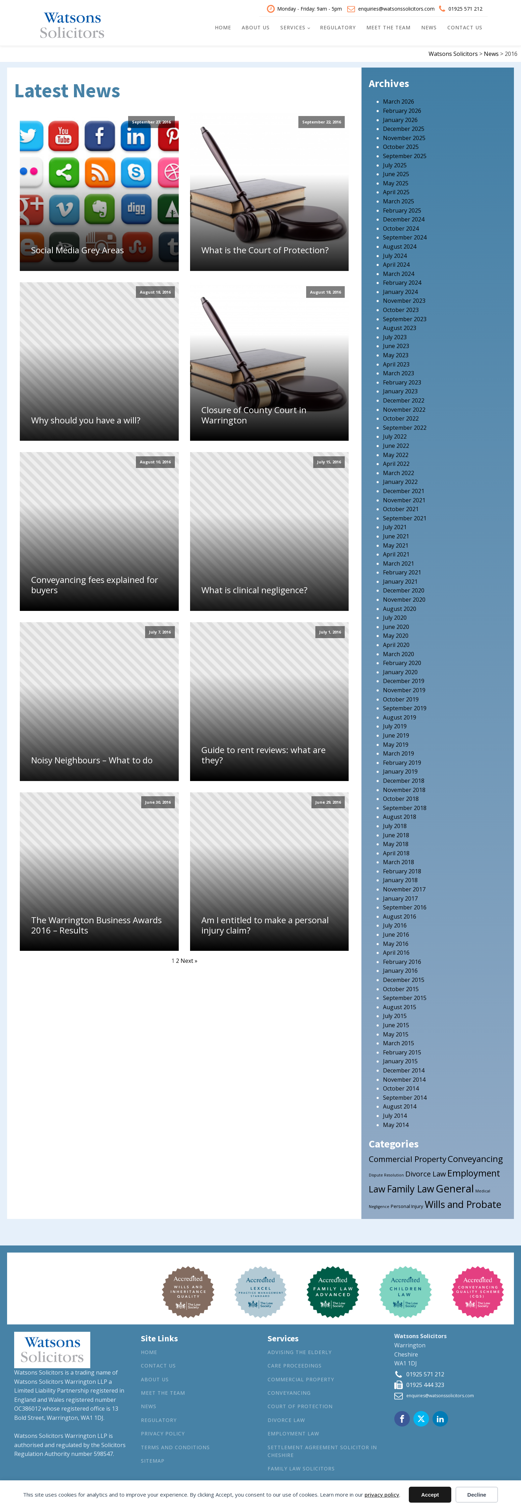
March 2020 (398, 651)
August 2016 (399, 913)
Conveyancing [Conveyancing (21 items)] (475, 1156)
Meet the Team (388, 26)
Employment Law (293, 1430)
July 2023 (395, 334)
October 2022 (401, 416)
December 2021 (403, 488)
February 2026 (402, 108)
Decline (476, 1495)
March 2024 (398, 270)
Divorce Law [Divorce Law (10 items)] (425, 1170)
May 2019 (395, 741)
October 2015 (401, 986)
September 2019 (404, 705)
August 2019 (399, 714)
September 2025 (404, 153)
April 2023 (396, 361)
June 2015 (396, 1022)
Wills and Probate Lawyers (309, 1479)
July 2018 (395, 823)
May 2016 (395, 940)
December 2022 (403, 397)
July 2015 (395, 1013)
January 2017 (400, 895)
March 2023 (398, 370)
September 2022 (404, 424)
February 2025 (402, 207)
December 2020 (403, 587)
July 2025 (395, 162)
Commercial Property (301, 1376)
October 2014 (401, 1085)
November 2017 (404, 886)
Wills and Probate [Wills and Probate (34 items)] (463, 1201)
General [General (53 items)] (455, 1185)
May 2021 (395, 542)
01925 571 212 (465, 7)
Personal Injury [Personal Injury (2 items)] (407, 1203)
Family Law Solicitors (301, 1465)
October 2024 (401, 225)
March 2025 (398, 198)
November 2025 (404, 135)
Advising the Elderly (300, 1349)
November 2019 (404, 687)
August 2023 (399, 325)
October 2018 (401, 796)
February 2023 (402, 379)
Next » (189, 958)
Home (223, 26)
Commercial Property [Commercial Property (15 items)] (407, 1156)
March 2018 (398, 859)
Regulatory (338, 26)
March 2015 (398, 1040)
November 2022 (404, 406)
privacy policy (382, 1494)
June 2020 (396, 624)
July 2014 (395, 1112)
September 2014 (404, 1094)
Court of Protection (300, 1403)
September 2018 (404, 805)
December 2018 (403, 778)
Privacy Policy (163, 1430)
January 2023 (400, 388)
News (429, 26)
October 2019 (401, 696)
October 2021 (401, 506)
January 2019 (400, 769)
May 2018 (395, 841)
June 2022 (396, 443)
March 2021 (398, 560)
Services (292, 26)
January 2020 (400, 669)
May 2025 (395, 180)
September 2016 (404, 904)
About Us (256, 26)
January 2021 (400, 578)
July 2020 (395, 615)
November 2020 (404, 597)
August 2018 (399, 814)
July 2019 (395, 723)
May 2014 (395, 1122)
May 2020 (395, 633)
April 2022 (396, 461)
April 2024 (396, 262)
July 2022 (395, 434)
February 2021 (402, 569)
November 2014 (404, 1076)
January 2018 (400, 877)
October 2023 (401, 307)
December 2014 (403, 1067)
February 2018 (402, 868)
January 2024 (400, 289)
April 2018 (396, 850)
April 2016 (396, 950)
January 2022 (400, 479)
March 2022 (398, 470)
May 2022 (395, 452)
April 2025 (396, 189)
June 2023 (396, 343)
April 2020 (396, 642)
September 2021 (404, 515)
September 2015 (404, 995)
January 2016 (400, 968)
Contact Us (464, 26)
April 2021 (396, 551)
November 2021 (404, 497)
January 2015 (400, 1058)
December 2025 (403, 126)
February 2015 (402, 1049)
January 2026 (400, 117)
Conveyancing (289, 1390)
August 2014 (399, 1104)
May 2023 (395, 352)
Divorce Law (286, 1416)
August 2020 (399, 605)
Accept (430, 1495)
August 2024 (399, 243)
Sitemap (153, 1458)
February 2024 (402, 280)
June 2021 (396, 533)
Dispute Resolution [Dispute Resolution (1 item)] (386, 1171)
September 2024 (404, 234)
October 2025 (401, 144)
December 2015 (403, 977)
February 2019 (402, 759)
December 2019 (403, 678)
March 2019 (398, 750)
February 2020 (402, 660)
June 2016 (396, 932)
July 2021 (395, 524)
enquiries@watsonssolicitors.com (396, 7)
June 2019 (396, 732)
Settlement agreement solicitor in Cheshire (322, 1448)
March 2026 (398, 99)
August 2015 (399, 1004)
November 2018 (404, 787)
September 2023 (404, 316)
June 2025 (396, 171)
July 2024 (395, 252)
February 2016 (402, 958)
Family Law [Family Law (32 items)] (410, 1185)
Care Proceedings (295, 1362)
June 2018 (396, 832)
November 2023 (404, 298)
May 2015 (395, 1031)
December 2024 (403, 216)
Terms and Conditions (175, 1444)
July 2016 (395, 922)
